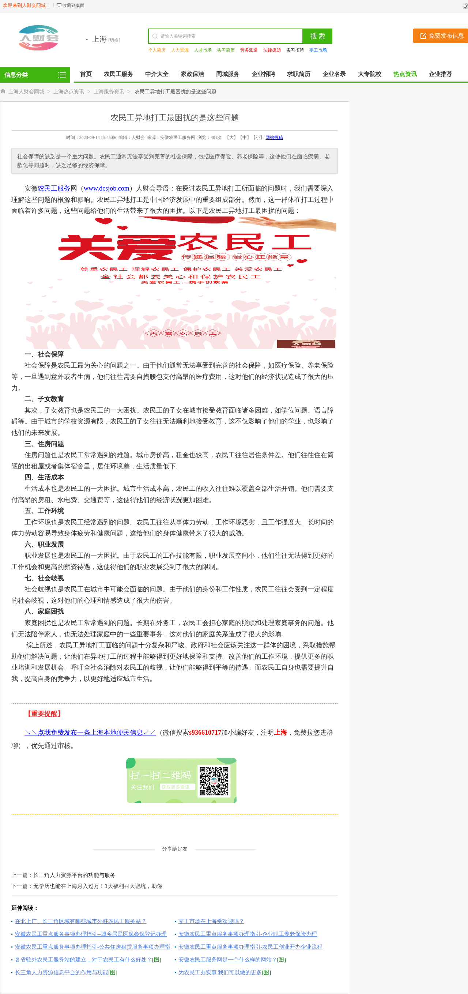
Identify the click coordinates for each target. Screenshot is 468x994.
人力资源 (180, 50)
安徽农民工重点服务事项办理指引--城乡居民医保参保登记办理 (91, 934)
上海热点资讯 (68, 91)
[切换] (114, 40)
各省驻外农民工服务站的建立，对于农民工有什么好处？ (83, 960)
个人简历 (157, 50)
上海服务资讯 (109, 91)
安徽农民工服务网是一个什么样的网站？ (227, 960)
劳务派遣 (249, 50)
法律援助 (272, 50)
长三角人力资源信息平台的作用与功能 (61, 972)
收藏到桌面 (73, 5)
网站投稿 (274, 137)
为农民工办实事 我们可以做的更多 (220, 972)
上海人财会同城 (26, 91)
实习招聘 (295, 50)
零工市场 (318, 50)
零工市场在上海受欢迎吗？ (211, 921)
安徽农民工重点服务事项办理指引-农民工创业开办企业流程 (250, 947)
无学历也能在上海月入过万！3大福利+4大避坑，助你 (97, 886)
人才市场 (203, 50)
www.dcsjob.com (106, 188)
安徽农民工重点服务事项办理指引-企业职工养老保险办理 (247, 934)
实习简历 (226, 50)
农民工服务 (54, 188)
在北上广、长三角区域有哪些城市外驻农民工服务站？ (81, 921)
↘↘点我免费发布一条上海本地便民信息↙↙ (90, 732)
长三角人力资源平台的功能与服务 (74, 875)
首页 (86, 74)
